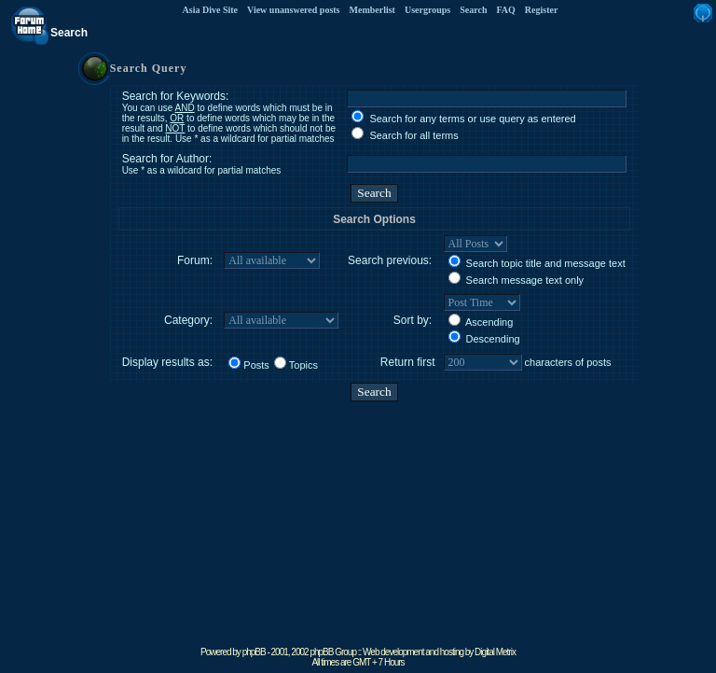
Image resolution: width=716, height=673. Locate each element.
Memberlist (372, 10)
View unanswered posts (293, 10)
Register (541, 10)
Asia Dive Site (210, 10)
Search (473, 10)
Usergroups (427, 10)
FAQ (505, 10)
